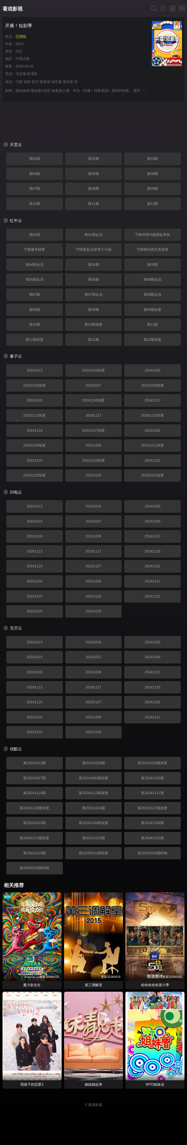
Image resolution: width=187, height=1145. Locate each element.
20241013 (34, 370)
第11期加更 (35, 340)
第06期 (152, 174)
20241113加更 (34, 415)
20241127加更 (93, 430)
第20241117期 (152, 793)
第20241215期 (93, 838)
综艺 (19, 51)
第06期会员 (153, 279)
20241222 (152, 460)
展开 (139, 91)
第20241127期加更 (152, 808)
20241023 (34, 521)
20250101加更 (152, 475)
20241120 (152, 551)
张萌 (27, 82)
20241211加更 (152, 445)
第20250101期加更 (93, 853)
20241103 (34, 400)
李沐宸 (68, 82)
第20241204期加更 (93, 823)
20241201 (152, 430)
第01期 (34, 159)
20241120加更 (152, 415)
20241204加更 (34, 445)
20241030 (152, 521)
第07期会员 (93, 294)
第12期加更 (153, 340)
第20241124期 (93, 808)
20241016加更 (93, 370)
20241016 (93, 506)
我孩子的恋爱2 (31, 1084)
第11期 (93, 204)
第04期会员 (35, 265)
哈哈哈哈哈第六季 (155, 985)
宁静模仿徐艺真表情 (152, 249)
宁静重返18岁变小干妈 (93, 249)
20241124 (34, 430)
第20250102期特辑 (152, 853)
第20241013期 (34, 763)
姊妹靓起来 (93, 1084)
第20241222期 (152, 838)
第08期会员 (153, 294)
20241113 (34, 551)
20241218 (93, 596)
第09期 (152, 189)
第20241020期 (93, 763)
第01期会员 (93, 235)
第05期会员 (35, 279)
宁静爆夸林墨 (34, 249)
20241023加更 (34, 385)
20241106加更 (93, 400)
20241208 (93, 445)
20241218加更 (93, 460)
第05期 (93, 174)
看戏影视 (13, 9)
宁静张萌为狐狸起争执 (152, 235)
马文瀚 (21, 74)
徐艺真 (56, 82)
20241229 (93, 475)
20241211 (152, 581)
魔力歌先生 (32, 985)
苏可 (35, 82)
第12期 (152, 204)
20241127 (93, 566)
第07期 (34, 189)
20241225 (34, 611)
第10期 (34, 204)
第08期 (93, 189)
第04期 (34, 174)
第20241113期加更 (93, 793)
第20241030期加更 (93, 778)
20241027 (93, 385)
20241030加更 (152, 385)
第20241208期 (152, 823)
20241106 (93, 536)
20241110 (152, 400)
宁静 (19, 82)
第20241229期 (34, 853)
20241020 (152, 370)
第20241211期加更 (34, 838)
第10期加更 (93, 324)
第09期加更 (153, 310)
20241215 (34, 460)
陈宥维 (45, 82)
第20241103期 (152, 778)
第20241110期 (34, 793)
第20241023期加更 (152, 763)
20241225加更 (34, 475)
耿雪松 (32, 74)
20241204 (34, 581)
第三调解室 (93, 985)
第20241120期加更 (34, 808)
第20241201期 (34, 823)
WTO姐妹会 (155, 1084)
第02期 (93, 159)
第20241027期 (34, 778)
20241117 (93, 415)
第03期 (152, 159)
